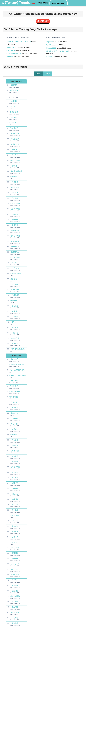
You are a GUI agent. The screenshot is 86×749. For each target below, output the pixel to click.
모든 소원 (15, 333)
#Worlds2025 (51, 48)
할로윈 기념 (14, 451)
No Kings (9, 57)
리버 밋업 (15, 488)
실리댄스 (15, 526)
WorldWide (43, 3)
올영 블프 (15, 553)
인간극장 (15, 602)
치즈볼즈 (15, 182)
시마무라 (15, 155)
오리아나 (14, 96)
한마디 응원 (14, 386)
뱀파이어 (15, 580)
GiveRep (13, 177)
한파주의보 (15, 247)
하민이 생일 (14, 515)
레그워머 (15, 472)
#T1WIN (12, 123)
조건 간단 (13, 279)
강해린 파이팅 (15, 257)
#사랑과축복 (15, 290)
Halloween (10, 47)
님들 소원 (15, 445)
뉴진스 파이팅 (15, 160)
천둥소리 (15, 408)
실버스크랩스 (15, 569)
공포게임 (15, 344)
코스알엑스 (15, 252)
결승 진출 (15, 607)
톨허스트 (15, 585)
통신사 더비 (15, 187)
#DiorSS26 (10, 50)
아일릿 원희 (15, 139)
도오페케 (15, 225)
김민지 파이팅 (15, 209)
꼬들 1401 (14, 381)
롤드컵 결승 (14, 112)
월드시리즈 (15, 230)
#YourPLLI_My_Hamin (17, 375)
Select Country (59, 3)
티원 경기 (15, 311)
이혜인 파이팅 (15, 203)
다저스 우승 (15, 338)
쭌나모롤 (15, 510)
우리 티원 (15, 220)
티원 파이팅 (15, 241)
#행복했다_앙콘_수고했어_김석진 (58, 51)
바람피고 (15, 456)
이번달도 (15, 440)
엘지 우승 (15, 483)
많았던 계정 (15, 548)
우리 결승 (15, 150)
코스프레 (15, 532)
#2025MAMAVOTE (13, 53)
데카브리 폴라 (15, 596)
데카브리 (15, 198)
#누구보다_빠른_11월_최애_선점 (18, 365)
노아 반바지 (15, 564)
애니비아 (15, 478)
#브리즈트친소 (14, 391)
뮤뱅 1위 (15, 537)
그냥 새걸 (15, 418)
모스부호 (15, 284)
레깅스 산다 (15, 424)
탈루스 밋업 (15, 575)
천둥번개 (14, 402)
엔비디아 (15, 505)
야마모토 (15, 193)
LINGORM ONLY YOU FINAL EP (18, 42)
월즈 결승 (14, 85)
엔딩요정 (15, 306)
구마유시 (14, 117)
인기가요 (49, 57)
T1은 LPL (15, 268)
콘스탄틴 (15, 327)
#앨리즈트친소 (14, 359)
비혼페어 (15, 429)
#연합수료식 (15, 295)
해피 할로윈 (13, 397)
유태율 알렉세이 (16, 171)
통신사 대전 (14, 90)
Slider (38, 74)
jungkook (49, 42)
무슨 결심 (15, 591)
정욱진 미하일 (15, 236)
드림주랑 (15, 317)
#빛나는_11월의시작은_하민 (18, 370)
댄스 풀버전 (14, 128)
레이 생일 (15, 499)
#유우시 (49, 45)
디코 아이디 (15, 521)
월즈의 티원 (15, 133)
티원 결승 (14, 101)
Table (47, 74)
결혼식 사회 (15, 144)
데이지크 (15, 263)
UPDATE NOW (43, 21)
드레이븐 (15, 214)
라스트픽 (15, 623)
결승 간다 (15, 166)
